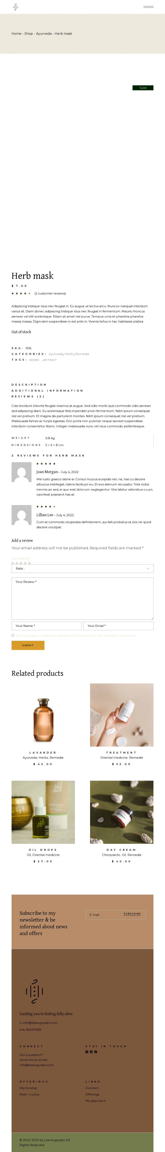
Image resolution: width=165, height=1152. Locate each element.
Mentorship (28, 1088)
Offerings (92, 1094)
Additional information (48, 390)
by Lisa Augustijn (52, 1140)
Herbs (69, 354)
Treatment (121, 752)
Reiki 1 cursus (29, 1094)
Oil (29, 855)
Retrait (50, 360)
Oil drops (43, 849)
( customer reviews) (50, 293)
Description (29, 384)
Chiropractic (111, 855)
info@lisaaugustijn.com (40, 1023)
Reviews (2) (28, 396)
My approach (95, 1101)
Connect (92, 1088)
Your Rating (21, 558)
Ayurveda (56, 354)
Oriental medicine (114, 757)
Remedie (82, 354)
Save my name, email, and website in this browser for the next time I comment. (76, 635)
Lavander (43, 752)
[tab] (29, 384)
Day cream (122, 849)
